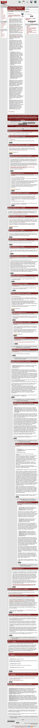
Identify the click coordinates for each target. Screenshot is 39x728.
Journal (36, 209)
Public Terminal (29, 14)
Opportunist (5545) (13, 137)
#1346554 (34, 294)
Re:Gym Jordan (14, 136)
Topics (2, 11)
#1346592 (13, 175)
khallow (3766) (11, 685)
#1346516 (32, 137)
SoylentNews (4, 3)
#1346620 (31, 616)
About (2, 8)
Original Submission (11, 111)
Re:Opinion (13, 216)
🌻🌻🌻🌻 (11, 152)
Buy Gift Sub (3, 17)
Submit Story (3, 15)
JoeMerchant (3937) (13, 146)
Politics (2, 27)
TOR (1, 36)
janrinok (12, 10)
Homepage (35, 616)
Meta (2, 26)
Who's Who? (3, 34)
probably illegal (17, 212)
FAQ (1, 9)
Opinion (14, 207)
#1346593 (34, 194)
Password (27, 11)
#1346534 (35, 257)
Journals (2, 10)
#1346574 (33, 157)
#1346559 (33, 676)
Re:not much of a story (15, 716)
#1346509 (32, 217)
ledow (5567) (12, 616)
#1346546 (32, 656)
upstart (28, 26)
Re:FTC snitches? (15, 595)
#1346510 (30, 231)
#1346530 (31, 685)
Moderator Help (11, 721)
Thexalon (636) (14, 194)
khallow (28, 399)
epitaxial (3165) (13, 157)
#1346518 (32, 146)
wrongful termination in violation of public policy (21, 600)
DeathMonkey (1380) (16, 285)
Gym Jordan (15, 130)
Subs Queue (3, 16)
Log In (2, 19)
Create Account (3, 18)
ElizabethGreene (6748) (13, 209)
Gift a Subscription (31, 21)
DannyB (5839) (12, 656)
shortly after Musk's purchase (31, 32)
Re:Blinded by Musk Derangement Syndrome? (22, 653)
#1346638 (14, 351)
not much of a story (17, 684)
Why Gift (31, 22)
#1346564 (15, 324)
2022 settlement (29, 31)
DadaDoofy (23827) (14, 248)
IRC (1, 32)
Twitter (2, 31)
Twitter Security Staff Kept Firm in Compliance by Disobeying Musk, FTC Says (16, 8)
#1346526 (33, 248)
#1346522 (31, 590)
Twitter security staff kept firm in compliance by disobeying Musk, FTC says (31, 28)
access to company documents (32, 30)
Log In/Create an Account (18, 119)
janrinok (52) (24, 115)
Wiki (1, 33)
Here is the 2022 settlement (14, 680)
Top (25, 119)
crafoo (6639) (12, 231)
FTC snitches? (16, 589)
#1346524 (31, 643)
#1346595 (34, 362)
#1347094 (35, 569)
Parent (11, 142)
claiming (16, 82)
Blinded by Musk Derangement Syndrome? (23, 640)
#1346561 (14, 314)
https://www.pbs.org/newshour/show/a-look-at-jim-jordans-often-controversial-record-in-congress (22, 167)
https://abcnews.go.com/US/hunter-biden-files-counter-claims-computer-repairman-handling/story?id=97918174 (24, 585)
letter (27, 33)
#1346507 (32, 209)
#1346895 (20, 504)
